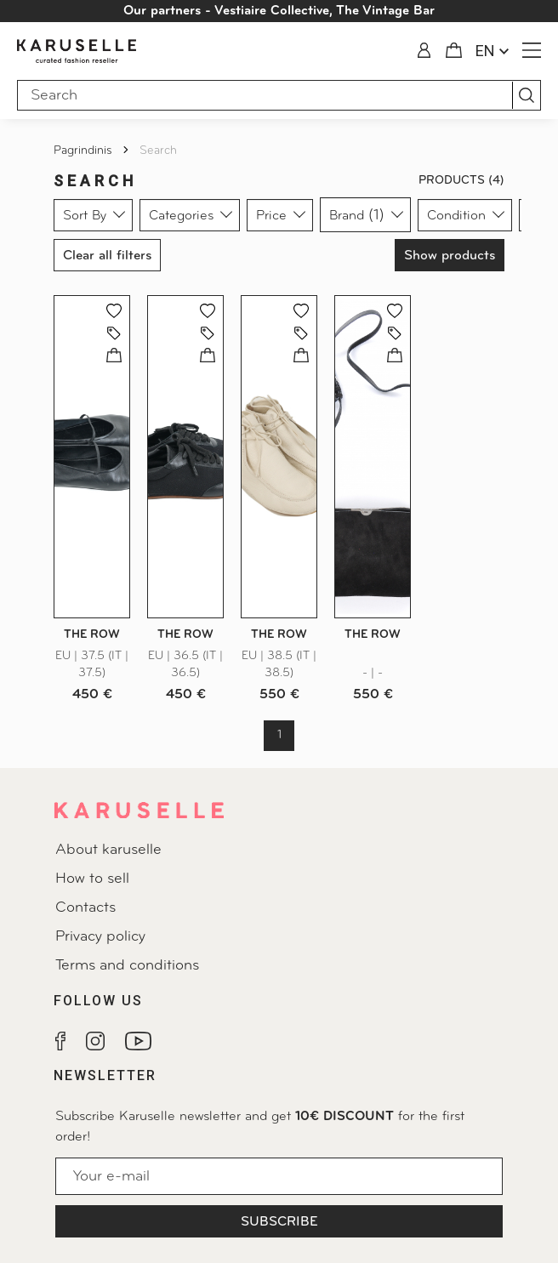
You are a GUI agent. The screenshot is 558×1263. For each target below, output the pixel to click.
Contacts (85, 908)
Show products (449, 256)
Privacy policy (100, 937)
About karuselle (108, 850)
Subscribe (279, 1222)
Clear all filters (107, 256)
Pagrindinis (85, 151)
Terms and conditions (127, 966)
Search (158, 151)
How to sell (92, 879)
